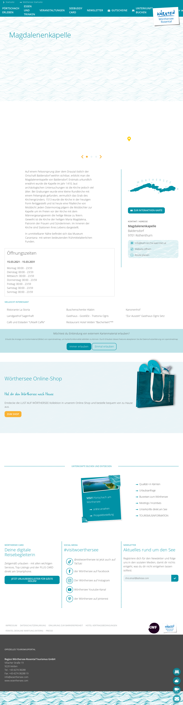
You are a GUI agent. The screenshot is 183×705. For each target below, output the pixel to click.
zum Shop (13, 414)
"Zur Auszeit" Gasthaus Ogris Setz (145, 316)
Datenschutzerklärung (33, 625)
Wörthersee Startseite (31, 2)
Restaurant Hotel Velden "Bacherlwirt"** (89, 322)
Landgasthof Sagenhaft (20, 316)
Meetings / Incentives (148, 503)
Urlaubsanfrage (146, 490)
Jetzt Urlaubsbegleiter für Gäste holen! (32, 580)
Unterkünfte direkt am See (151, 509)
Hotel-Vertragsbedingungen (101, 625)
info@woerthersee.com (16, 677)
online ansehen (99, 509)
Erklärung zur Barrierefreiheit (66, 625)
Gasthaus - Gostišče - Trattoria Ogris (87, 316)
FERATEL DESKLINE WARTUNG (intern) (24, 630)
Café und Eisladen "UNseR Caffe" (26, 322)
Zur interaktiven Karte (146, 210)
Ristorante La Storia (18, 309)
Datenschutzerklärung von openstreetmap (160, 339)
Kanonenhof (133, 309)
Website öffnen (140, 249)
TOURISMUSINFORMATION (152, 515)
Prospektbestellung (102, 515)
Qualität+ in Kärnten (148, 484)
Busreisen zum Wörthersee (152, 496)
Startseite (8, 2)
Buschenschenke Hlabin (80, 309)
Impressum (11, 625)
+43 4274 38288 (17, 669)
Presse (49, 630)
